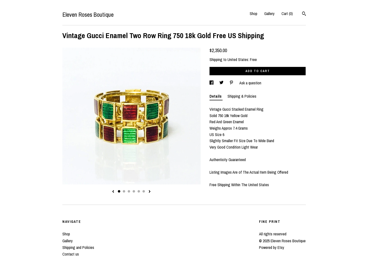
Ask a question (250, 83)
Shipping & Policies (242, 96)
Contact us (70, 254)
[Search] (304, 14)
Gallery (269, 13)
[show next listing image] (149, 192)
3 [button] (129, 191)
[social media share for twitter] (222, 83)
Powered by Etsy (271, 247)
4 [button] (134, 191)
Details (216, 96)
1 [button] (119, 191)
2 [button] (124, 191)
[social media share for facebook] (212, 83)
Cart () (287, 13)
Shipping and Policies (78, 247)
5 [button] (139, 191)
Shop (253, 13)
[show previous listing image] (113, 192)
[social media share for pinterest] (231, 83)
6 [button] (143, 191)
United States (238, 59)
